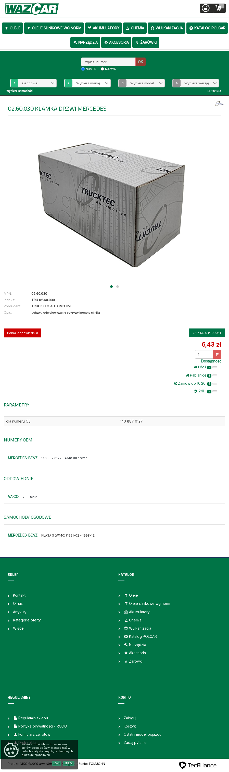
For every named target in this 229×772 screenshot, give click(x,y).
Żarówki (146, 42)
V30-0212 (29, 497)
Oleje (12, 28)
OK (140, 62)
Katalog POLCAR (207, 28)
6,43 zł (211, 344)
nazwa (110, 69)
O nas (18, 603)
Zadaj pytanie (135, 742)
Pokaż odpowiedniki (22, 333)
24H (205, 391)
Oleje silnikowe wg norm (54, 28)
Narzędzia (85, 42)
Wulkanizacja (166, 28)
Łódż (205, 367)
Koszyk (130, 726)
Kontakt (19, 595)
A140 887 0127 (76, 458)
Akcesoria (116, 42)
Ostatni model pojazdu (142, 734)
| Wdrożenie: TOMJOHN (87, 764)
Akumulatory (103, 28)
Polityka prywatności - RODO (40, 726)
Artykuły (20, 612)
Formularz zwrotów (31, 734)
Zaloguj (130, 718)
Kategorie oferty (27, 620)
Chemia (134, 28)
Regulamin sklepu (30, 718)
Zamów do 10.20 (195, 383)
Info (68, 763)
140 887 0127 (51, 458)
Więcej (18, 628)
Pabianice (201, 375)
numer (91, 69)
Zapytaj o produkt (207, 332)
